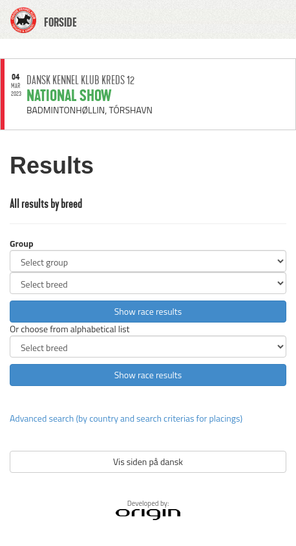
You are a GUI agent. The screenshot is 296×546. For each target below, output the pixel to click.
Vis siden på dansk (148, 461)
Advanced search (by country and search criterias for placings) (126, 418)
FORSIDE (60, 22)
